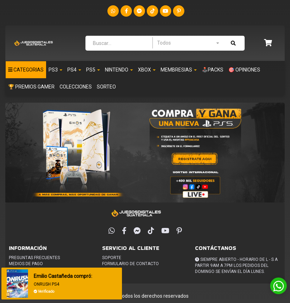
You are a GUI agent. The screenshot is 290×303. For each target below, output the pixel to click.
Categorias (26, 70)
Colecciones (76, 87)
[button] (268, 43)
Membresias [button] (179, 70)
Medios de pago (26, 263)
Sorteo (106, 87)
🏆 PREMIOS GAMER (31, 87)
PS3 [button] (55, 70)
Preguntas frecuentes (34, 257)
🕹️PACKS (212, 70)
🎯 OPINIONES (244, 70)
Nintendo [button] (119, 70)
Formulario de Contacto (130, 263)
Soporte (111, 257)
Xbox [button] (147, 70)
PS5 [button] (93, 70)
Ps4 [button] (74, 70)
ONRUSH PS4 (46, 284)
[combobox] (187, 42)
